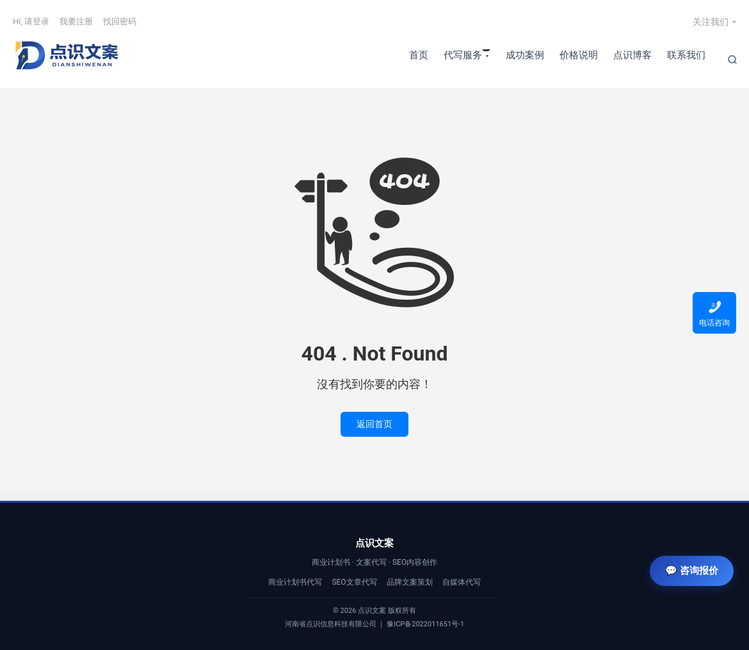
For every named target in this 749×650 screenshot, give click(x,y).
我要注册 (76, 21)
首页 (418, 55)
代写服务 (463, 55)
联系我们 (686, 55)
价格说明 (579, 55)
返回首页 (374, 424)
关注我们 (711, 22)
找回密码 (119, 21)
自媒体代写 (461, 582)
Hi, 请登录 (31, 21)
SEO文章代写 (354, 582)
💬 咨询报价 (691, 570)
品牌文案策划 (410, 582)
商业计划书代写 (295, 582)
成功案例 (525, 55)
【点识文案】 (67, 55)
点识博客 (632, 55)
